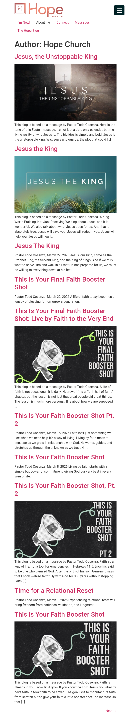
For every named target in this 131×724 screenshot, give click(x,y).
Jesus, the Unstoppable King (56, 56)
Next (111, 711)
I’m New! (24, 22)
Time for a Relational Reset (53, 590)
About (40, 22)
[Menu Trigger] (119, 10)
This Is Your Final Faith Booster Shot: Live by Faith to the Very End (63, 314)
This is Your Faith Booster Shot (59, 457)
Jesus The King (36, 246)
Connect (63, 22)
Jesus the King (36, 149)
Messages (82, 22)
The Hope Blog (28, 31)
